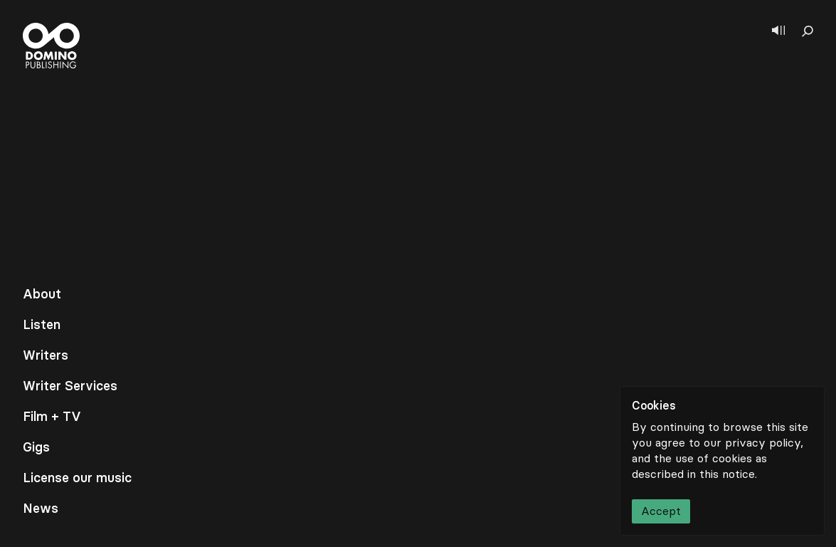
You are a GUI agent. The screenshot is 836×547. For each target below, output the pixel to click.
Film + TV (52, 416)
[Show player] (778, 31)
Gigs (36, 447)
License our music (77, 478)
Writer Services (70, 386)
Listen (41, 325)
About (42, 294)
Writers (45, 355)
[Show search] (807, 31)
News (40, 508)
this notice (727, 474)
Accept (661, 511)
